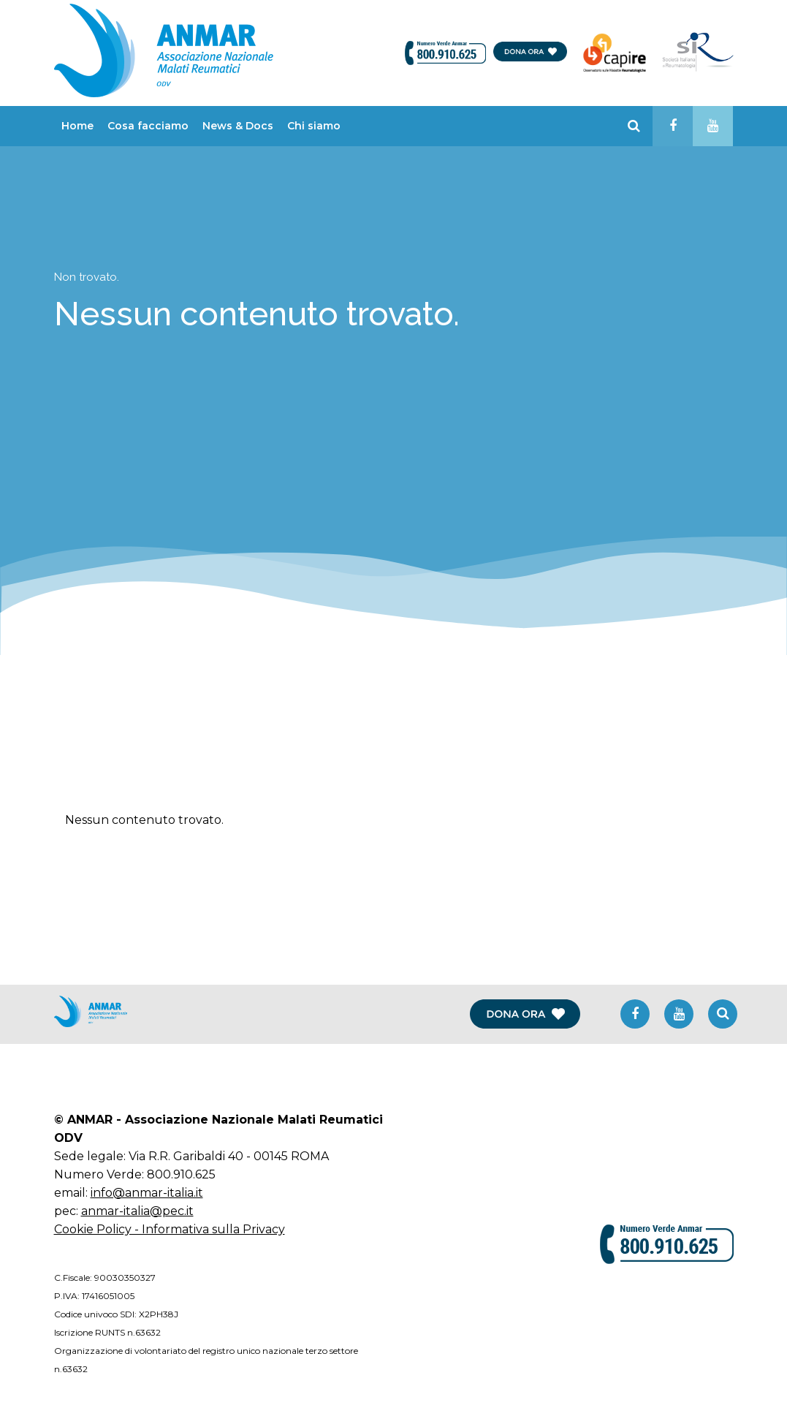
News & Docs (237, 125)
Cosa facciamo (148, 125)
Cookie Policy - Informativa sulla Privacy (169, 1229)
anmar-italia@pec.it (137, 1211)
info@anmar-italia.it (147, 1193)
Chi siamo (314, 125)
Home (77, 125)
